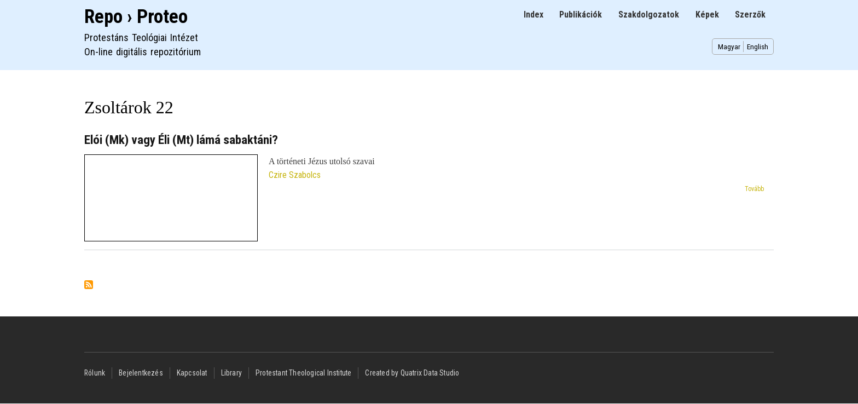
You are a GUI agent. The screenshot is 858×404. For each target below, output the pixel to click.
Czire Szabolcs (295, 175)
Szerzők (750, 14)
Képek (707, 14)
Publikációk (580, 14)
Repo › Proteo (136, 16)
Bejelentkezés (141, 372)
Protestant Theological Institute (303, 372)
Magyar (729, 46)
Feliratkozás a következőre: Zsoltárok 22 (88, 285)
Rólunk (94, 372)
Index (533, 14)
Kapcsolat (192, 372)
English (757, 46)
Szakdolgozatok (648, 14)
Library (231, 372)
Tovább (754, 189)
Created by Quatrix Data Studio (412, 372)
